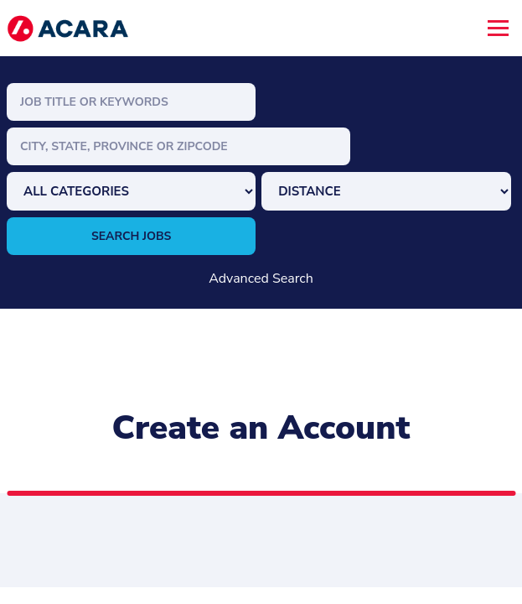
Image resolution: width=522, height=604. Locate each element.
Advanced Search (261, 278)
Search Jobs (131, 236)
